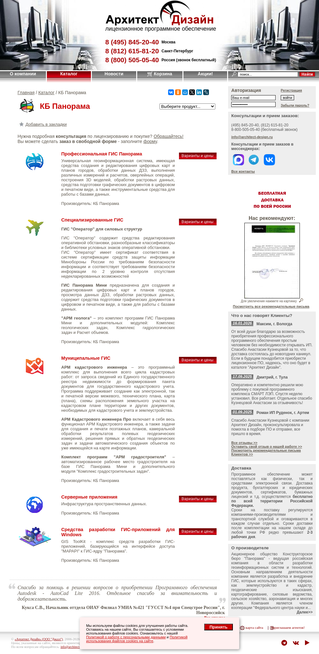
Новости (114, 73)
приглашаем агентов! (288, 627)
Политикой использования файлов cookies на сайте (137, 639)
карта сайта (254, 627)
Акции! (205, 73)
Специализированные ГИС (92, 219)
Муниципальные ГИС (85, 358)
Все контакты (243, 171)
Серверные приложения (89, 497)
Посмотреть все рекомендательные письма (271, 306)
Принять (218, 627)
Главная (26, 92)
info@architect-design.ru (252, 137)
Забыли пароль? (295, 105)
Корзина (159, 73)
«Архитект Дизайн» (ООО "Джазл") (39, 639)
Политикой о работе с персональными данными (126, 637)
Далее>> (305, 612)
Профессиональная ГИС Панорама (101, 153)
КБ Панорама (106, 203)
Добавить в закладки (42, 124)
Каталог (69, 73)
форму (150, 141)
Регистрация (291, 90)
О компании (23, 73)
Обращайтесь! (168, 136)
